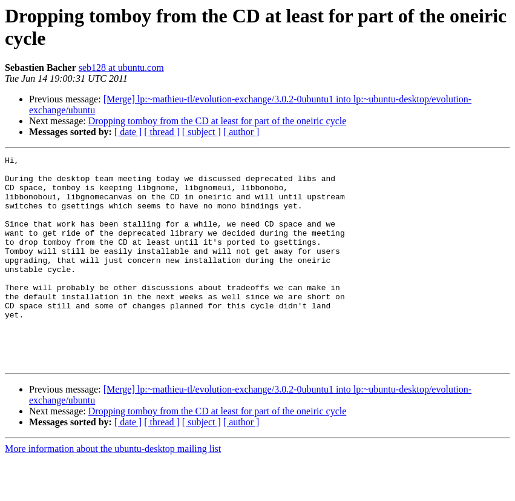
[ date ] (128, 132)
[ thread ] (162, 132)
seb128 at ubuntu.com (121, 67)
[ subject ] (201, 132)
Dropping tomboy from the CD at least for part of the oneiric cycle (217, 121)
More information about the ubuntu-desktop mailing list (113, 490)
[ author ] (241, 132)
